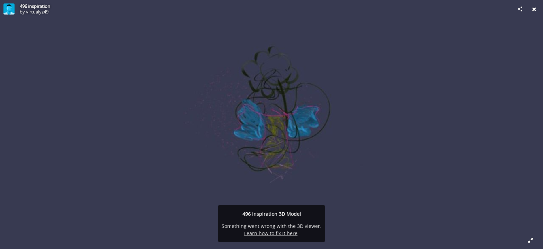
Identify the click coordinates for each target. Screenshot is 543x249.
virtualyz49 (37, 12)
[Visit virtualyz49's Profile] (9, 9)
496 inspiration (35, 6)
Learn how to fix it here (270, 233)
